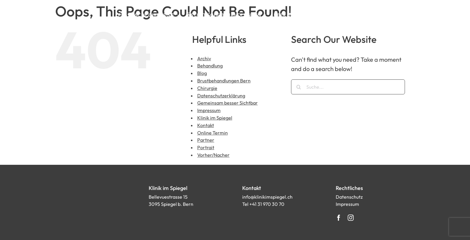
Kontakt (205, 125)
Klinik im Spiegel (214, 118)
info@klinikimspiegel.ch (267, 197)
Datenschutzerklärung (221, 96)
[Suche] (298, 86)
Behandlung (210, 66)
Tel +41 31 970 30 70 (263, 204)
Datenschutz (349, 197)
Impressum (209, 110)
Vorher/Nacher (213, 155)
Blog (202, 73)
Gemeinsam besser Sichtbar (227, 103)
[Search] (343, 15)
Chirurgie (207, 88)
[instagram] (351, 218)
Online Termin (212, 133)
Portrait (205, 147)
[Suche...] (348, 86)
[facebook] (339, 218)
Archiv (204, 58)
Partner (205, 140)
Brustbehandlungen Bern (224, 81)
